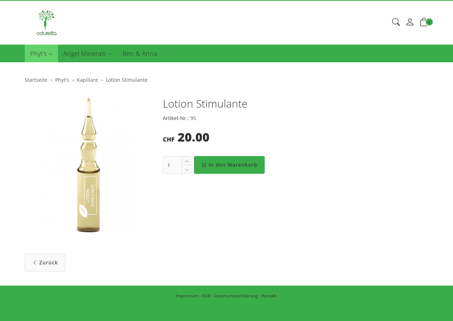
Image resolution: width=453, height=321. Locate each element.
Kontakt (269, 296)
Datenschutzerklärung (236, 296)
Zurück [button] (45, 262)
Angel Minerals (84, 53)
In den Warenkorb (229, 164)
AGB (206, 296)
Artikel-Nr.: (176, 118)
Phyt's (38, 53)
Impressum (187, 296)
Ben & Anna (139, 53)
